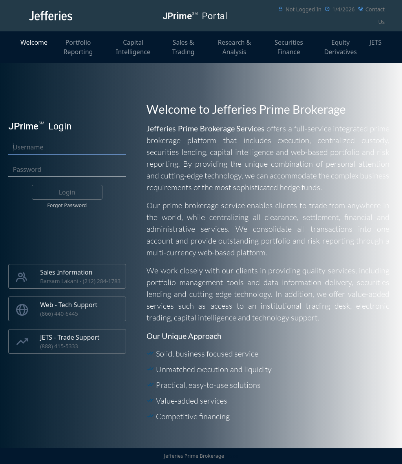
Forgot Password (67, 205)
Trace (231, 455)
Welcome (34, 42)
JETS (375, 42)
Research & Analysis (234, 47)
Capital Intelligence (133, 47)
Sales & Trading (183, 47)
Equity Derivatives (340, 47)
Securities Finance (288, 47)
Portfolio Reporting (78, 47)
